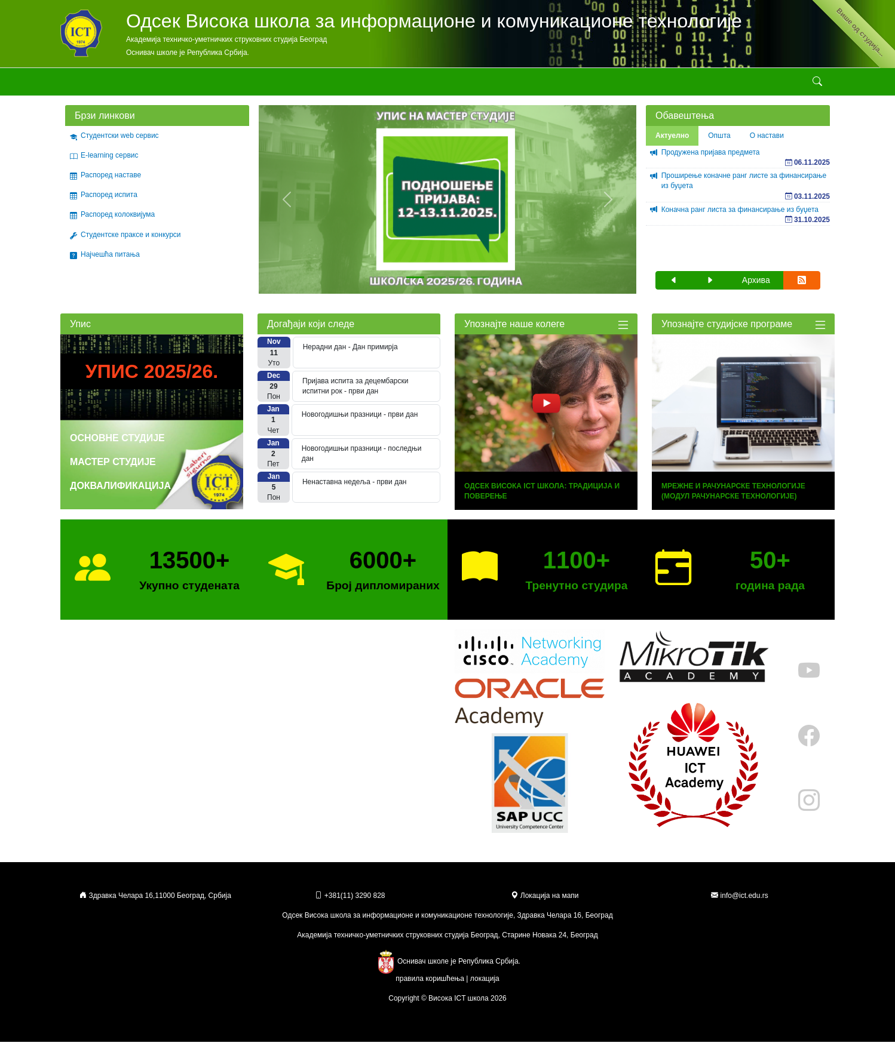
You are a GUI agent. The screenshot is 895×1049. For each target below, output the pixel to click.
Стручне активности (325, 85)
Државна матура (580, 85)
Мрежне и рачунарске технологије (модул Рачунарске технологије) (733, 498)
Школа (120, 85)
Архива (756, 287)
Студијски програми (183, 85)
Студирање (254, 85)
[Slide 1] (415, 284)
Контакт (630, 85)
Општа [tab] (719, 143)
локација (484, 986)
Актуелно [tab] (672, 143)
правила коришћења (430, 986)
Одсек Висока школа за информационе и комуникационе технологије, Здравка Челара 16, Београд (447, 922)
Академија (82, 85)
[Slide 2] (437, 284)
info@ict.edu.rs (744, 903)
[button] (673, 287)
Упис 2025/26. (151, 378)
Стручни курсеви (406, 85)
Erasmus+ (517, 85)
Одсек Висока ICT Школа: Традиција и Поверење (542, 498)
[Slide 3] (458, 284)
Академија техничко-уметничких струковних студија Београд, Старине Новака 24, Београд (447, 942)
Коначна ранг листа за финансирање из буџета (740, 217)
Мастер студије (113, 469)
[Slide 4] (480, 284)
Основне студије (117, 445)
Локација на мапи (544, 903)
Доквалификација (120, 493)
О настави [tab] (767, 143)
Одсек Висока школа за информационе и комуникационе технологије (434, 21)
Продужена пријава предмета (710, 159)
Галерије (467, 85)
